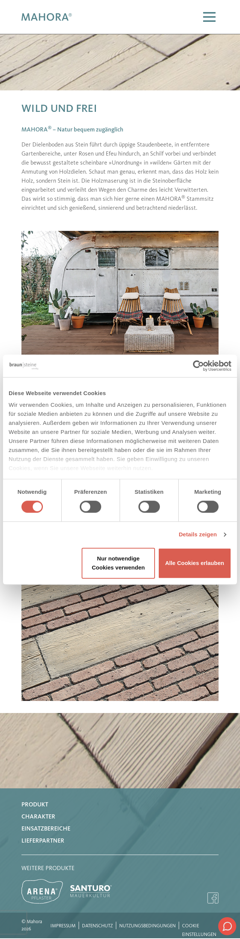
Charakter (38, 817)
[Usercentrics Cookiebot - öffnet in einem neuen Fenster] (198, 365)
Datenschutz (97, 926)
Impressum (63, 926)
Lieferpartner (42, 841)
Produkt (34, 805)
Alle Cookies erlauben (194, 563)
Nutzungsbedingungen (147, 926)
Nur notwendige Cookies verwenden (118, 563)
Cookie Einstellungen (199, 926)
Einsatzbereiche (45, 829)
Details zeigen (198, 534)
